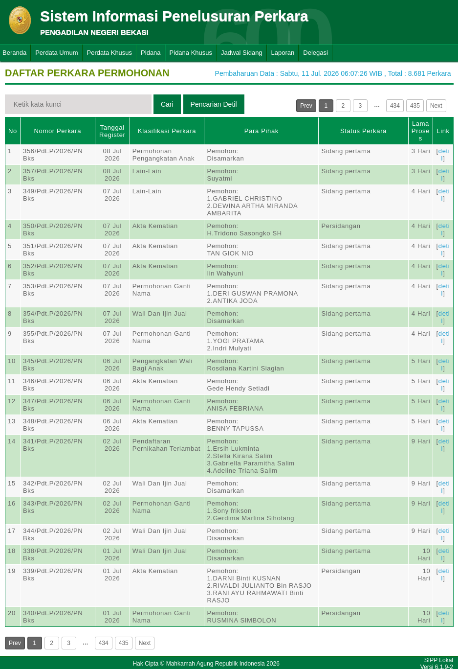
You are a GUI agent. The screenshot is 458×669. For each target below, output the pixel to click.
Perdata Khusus (109, 52)
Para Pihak (261, 131)
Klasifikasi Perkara (167, 131)
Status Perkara (363, 131)
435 (415, 105)
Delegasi (315, 52)
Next (436, 105)
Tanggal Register (112, 131)
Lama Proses (421, 131)
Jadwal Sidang (241, 52)
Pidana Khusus (191, 52)
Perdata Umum (56, 52)
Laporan (283, 52)
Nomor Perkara (58, 131)
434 (395, 105)
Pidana (150, 52)
